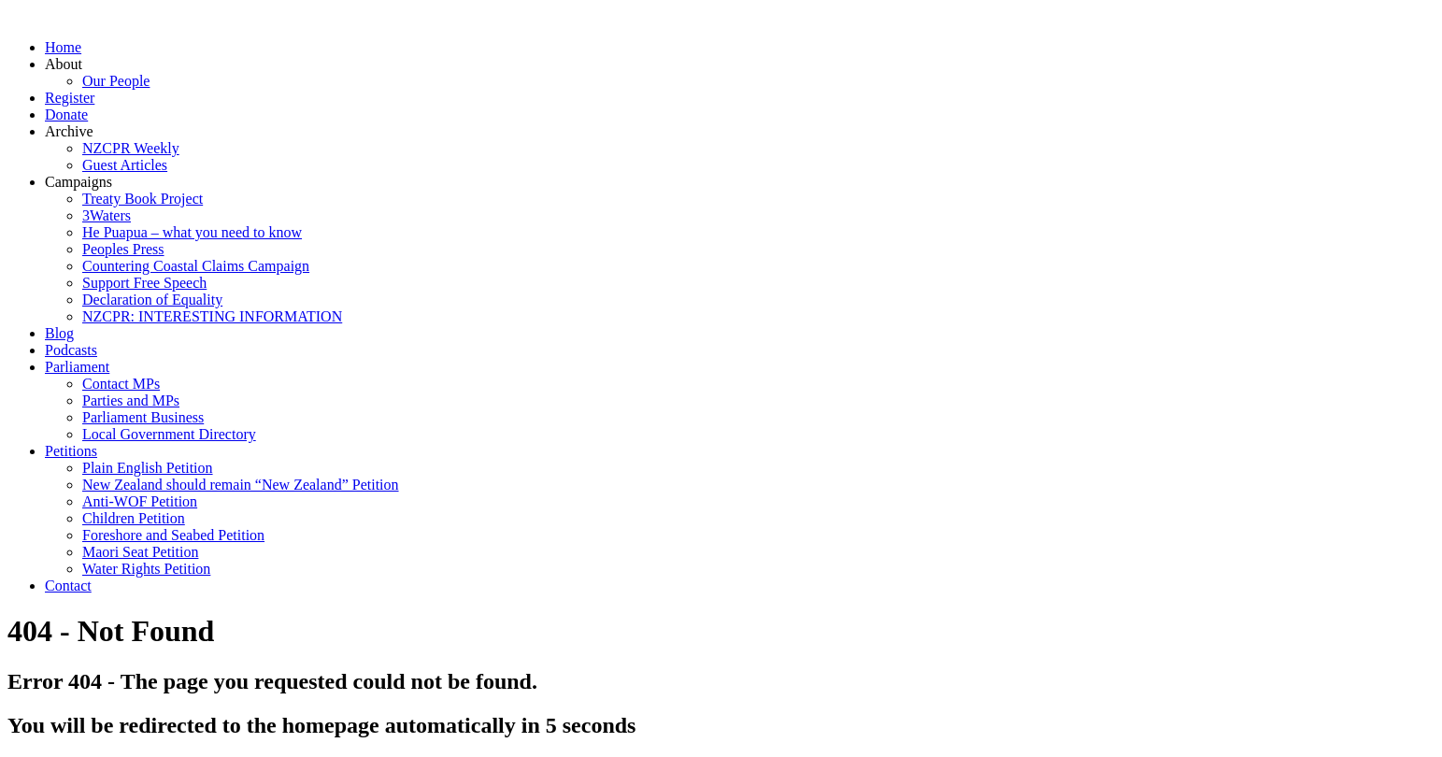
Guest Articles (124, 165)
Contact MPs (121, 384)
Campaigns (78, 182)
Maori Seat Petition (140, 552)
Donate (66, 114)
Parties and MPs (130, 400)
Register (69, 98)
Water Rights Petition (146, 569)
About (63, 64)
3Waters (106, 215)
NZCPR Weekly (130, 148)
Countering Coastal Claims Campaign (195, 266)
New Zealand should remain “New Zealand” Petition (240, 485)
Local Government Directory (169, 434)
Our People (116, 81)
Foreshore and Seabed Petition (173, 535)
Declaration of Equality (152, 299)
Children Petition (133, 518)
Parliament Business (143, 417)
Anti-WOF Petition (139, 501)
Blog (59, 333)
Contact (68, 585)
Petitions (71, 451)
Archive (69, 131)
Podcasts (71, 350)
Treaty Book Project (142, 199)
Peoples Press (123, 249)
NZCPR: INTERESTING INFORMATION (212, 316)
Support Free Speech (144, 283)
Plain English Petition (147, 468)
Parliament (77, 367)
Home (63, 47)
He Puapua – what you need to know (192, 232)
